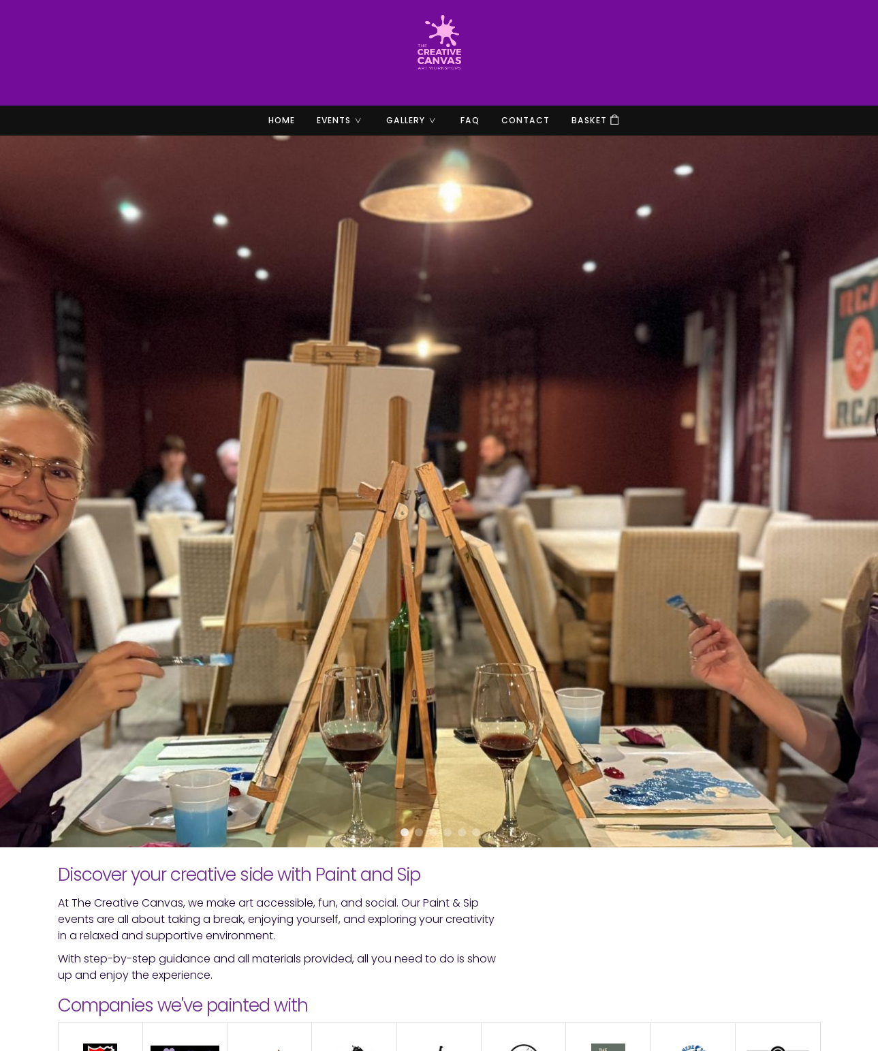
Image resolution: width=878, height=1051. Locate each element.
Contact (525, 120)
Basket (589, 120)
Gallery (416, 120)
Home (281, 120)
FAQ (470, 120)
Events (345, 120)
